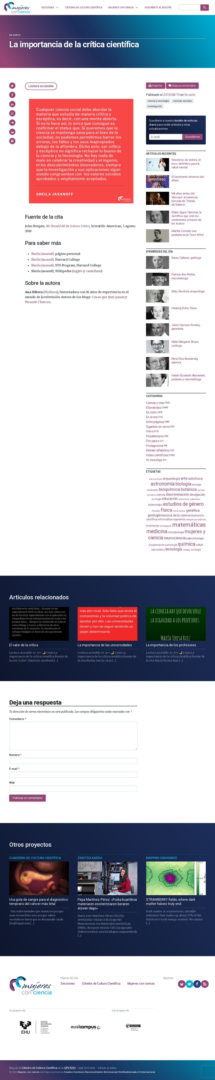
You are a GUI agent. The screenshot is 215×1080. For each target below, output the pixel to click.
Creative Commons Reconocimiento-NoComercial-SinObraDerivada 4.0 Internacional (109, 1072)
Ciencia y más (155, 403)
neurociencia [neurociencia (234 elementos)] (175, 538)
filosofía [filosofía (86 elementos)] (156, 511)
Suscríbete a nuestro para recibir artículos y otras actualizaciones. (173, 124)
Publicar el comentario (27, 798)
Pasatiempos (155, 436)
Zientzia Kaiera (90, 858)
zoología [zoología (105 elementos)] (196, 549)
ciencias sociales (182, 101)
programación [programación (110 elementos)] (156, 544)
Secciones (68, 983)
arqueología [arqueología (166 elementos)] (171, 478)
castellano (93, 271)
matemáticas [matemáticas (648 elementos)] (189, 524)
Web (12, 782)
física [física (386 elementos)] (166, 510)
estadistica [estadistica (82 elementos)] (195, 499)
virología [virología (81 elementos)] (186, 550)
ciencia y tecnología (158, 101)
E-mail (14, 768)
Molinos (51, 292)
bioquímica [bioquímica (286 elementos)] (169, 489)
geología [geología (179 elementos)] (154, 515)
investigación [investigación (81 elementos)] (166, 526)
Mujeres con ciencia (140, 983)
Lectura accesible (41, 86)
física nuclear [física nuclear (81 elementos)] (179, 511)
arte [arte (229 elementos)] (184, 478)
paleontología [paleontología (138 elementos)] (195, 538)
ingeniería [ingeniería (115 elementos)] (179, 519)
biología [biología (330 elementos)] (183, 484)
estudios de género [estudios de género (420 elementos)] (183, 504)
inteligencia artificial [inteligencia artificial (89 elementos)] (195, 519)
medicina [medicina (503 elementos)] (156, 531)
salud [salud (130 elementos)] (199, 544)
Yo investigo (154, 460)
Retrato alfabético (158, 450)
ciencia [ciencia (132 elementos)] (160, 494)
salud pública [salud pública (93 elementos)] (158, 549)
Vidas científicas (157, 455)
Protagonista (154, 445)
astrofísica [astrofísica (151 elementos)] (195, 478)
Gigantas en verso (158, 426)
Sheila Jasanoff (42, 254)
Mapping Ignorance (161, 858)
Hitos (149, 431)
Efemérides (154, 407)
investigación (155, 106)
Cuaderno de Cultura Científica (35, 858)
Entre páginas (155, 422)
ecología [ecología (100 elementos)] (156, 499)
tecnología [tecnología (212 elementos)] (173, 549)
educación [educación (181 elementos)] (170, 499)
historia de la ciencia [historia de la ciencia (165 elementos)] (175, 515)
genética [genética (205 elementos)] (193, 510)
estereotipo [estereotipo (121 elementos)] (155, 504)
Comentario (17, 719)
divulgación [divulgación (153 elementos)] (197, 494)
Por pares (152, 441)
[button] (12, 86)
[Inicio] (17, 7)
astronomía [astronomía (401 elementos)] (163, 484)
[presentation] (176, 164)
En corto (15, 35)
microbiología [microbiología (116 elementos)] (176, 532)
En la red (151, 417)
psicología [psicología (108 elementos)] (171, 544)
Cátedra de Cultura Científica (101, 983)
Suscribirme (192, 136)
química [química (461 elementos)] (186, 544)
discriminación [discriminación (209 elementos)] (177, 494)
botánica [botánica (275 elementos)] (189, 489)
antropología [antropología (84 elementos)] (155, 479)
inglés (77, 271)
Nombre (15, 754)
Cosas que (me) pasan (108, 297)
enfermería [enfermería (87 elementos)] (183, 499)
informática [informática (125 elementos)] (165, 519)
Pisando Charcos (38, 302)
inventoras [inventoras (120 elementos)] (152, 525)
